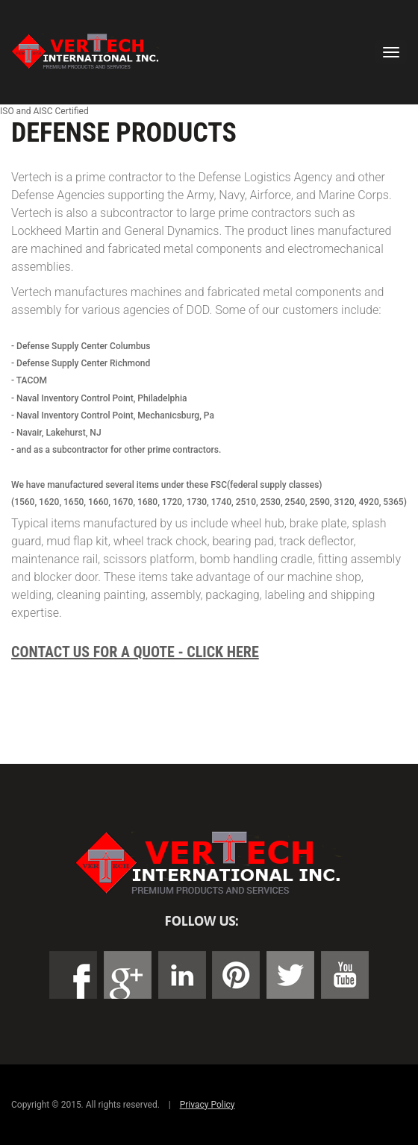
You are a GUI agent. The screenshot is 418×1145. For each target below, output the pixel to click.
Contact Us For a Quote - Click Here (135, 652)
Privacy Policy (207, 1104)
